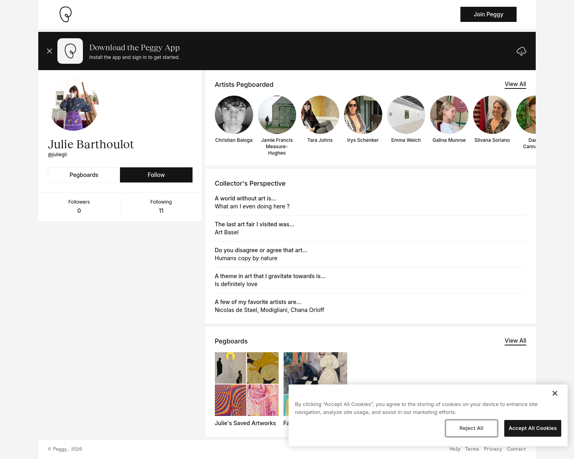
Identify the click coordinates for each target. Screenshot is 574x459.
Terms (472, 449)
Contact (516, 449)
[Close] (555, 393)
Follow (156, 174)
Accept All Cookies (533, 428)
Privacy (493, 449)
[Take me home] (65, 14)
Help (455, 449)
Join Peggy (488, 14)
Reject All (471, 428)
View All (515, 83)
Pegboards (84, 174)
